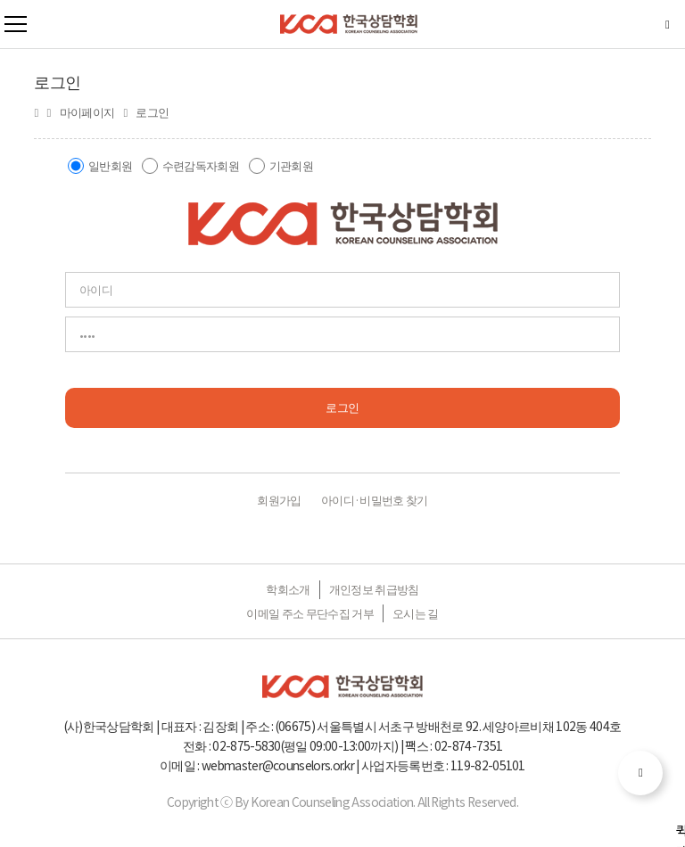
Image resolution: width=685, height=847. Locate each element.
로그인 (342, 407)
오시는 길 (415, 612)
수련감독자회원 (200, 165)
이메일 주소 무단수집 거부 (310, 612)
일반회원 (110, 165)
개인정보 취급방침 (374, 588)
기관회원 (291, 165)
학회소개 (287, 588)
